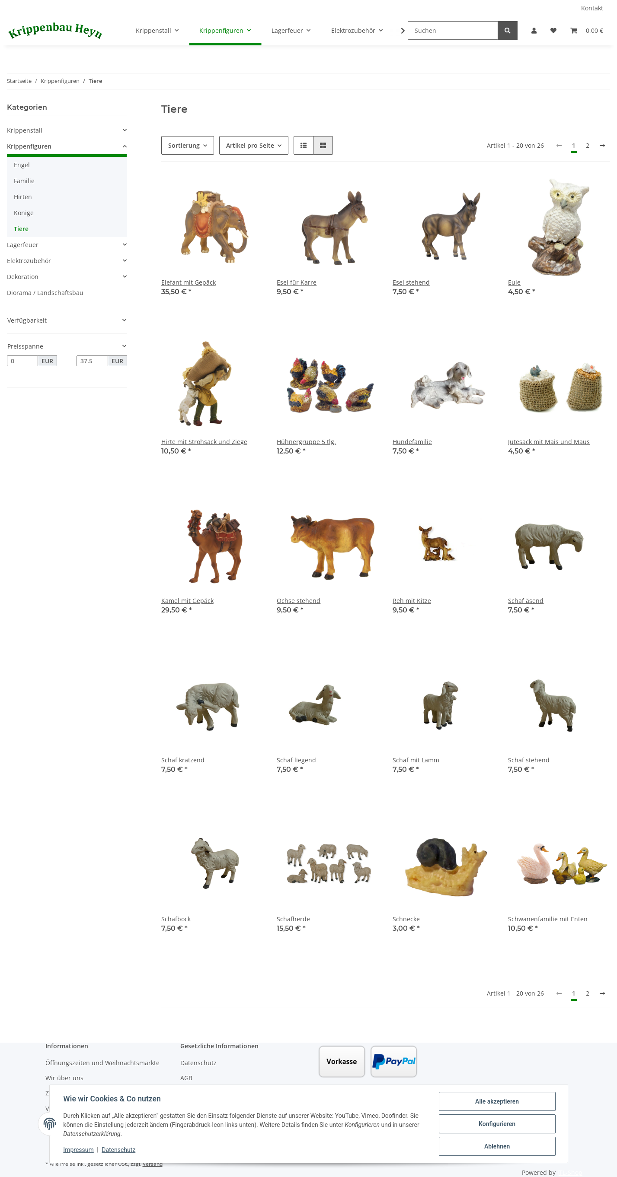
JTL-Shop (569, 1172)
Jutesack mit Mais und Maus (549, 442)
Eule (514, 282)
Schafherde (293, 919)
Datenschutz (198, 1063)
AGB (186, 1078)
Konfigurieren (497, 1123)
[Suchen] (453, 30)
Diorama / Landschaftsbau (45, 293)
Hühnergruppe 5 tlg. (306, 442)
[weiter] (602, 145)
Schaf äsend (525, 600)
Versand (153, 1163)
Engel (22, 165)
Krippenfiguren (29, 146)
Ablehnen (497, 1146)
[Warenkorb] (586, 30)
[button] (533, 30)
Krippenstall (24, 130)
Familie (24, 181)
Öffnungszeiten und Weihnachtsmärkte (102, 1063)
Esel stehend (411, 282)
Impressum (79, 1150)
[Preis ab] (22, 361)
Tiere (21, 229)
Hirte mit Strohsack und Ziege (204, 442)
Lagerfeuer (22, 245)
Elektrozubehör (29, 261)
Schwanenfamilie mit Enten (548, 919)
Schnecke (406, 919)
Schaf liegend (296, 760)
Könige (24, 213)
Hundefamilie (412, 442)
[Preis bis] (92, 361)
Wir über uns (64, 1078)
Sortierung (184, 145)
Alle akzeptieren (497, 1101)
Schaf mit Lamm (416, 760)
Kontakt (592, 8)
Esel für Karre (296, 282)
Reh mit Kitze (412, 600)
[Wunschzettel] (553, 30)
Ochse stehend (298, 600)
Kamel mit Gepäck (187, 600)
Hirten (23, 197)
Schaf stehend (529, 760)
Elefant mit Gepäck (188, 282)
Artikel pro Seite (250, 145)
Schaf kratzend (183, 760)
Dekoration (22, 277)
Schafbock (176, 919)
